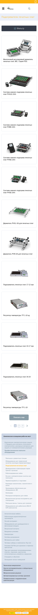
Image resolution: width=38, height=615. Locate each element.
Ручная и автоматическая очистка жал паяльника (18, 477)
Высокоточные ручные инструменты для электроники (19, 499)
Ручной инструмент (11, 521)
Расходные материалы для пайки (17, 495)
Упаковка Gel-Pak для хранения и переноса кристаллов (19, 546)
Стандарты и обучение (12, 557)
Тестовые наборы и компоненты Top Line (18, 543)
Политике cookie (28, 610)
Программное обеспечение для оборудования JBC (16, 489)
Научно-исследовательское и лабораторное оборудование (18, 569)
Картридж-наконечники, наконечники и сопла (19, 484)
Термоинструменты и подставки (16, 480)
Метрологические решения (12, 573)
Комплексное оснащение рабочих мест (17, 436)
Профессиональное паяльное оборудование (15, 451)
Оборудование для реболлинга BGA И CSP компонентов (18, 507)
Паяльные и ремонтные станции (16, 458)
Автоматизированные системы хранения (17, 576)
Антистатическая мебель (13, 514)
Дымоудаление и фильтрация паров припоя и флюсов (18, 469)
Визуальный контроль (12, 528)
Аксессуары (9, 493)
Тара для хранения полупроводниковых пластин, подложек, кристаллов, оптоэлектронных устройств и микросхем (18, 552)
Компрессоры (9, 534)
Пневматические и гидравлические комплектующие (15, 579)
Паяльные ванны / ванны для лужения (19, 503)
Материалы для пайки (12, 540)
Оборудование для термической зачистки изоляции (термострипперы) (18, 462)
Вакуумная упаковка (11, 531)
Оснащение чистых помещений (15, 559)
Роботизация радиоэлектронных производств (15, 517)
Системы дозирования (12, 537)
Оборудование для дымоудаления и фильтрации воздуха (17, 525)
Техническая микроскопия (12, 565)
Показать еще (18, 417)
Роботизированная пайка (14, 473)
